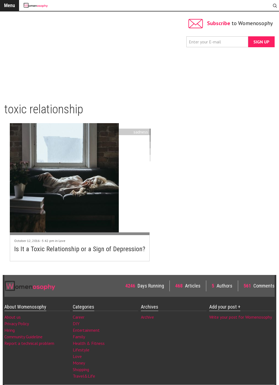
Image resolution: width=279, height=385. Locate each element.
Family (79, 336)
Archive (147, 317)
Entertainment (86, 330)
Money (79, 363)
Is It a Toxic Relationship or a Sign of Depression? (79, 249)
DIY (76, 323)
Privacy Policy (16, 323)
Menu (9, 5)
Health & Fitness (89, 343)
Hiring (9, 330)
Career (78, 317)
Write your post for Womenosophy (240, 317)
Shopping (81, 369)
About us (12, 317)
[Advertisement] (94, 54)
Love (62, 241)
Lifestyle (81, 350)
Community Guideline (23, 336)
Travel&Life (84, 376)
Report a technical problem (29, 343)
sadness (141, 132)
